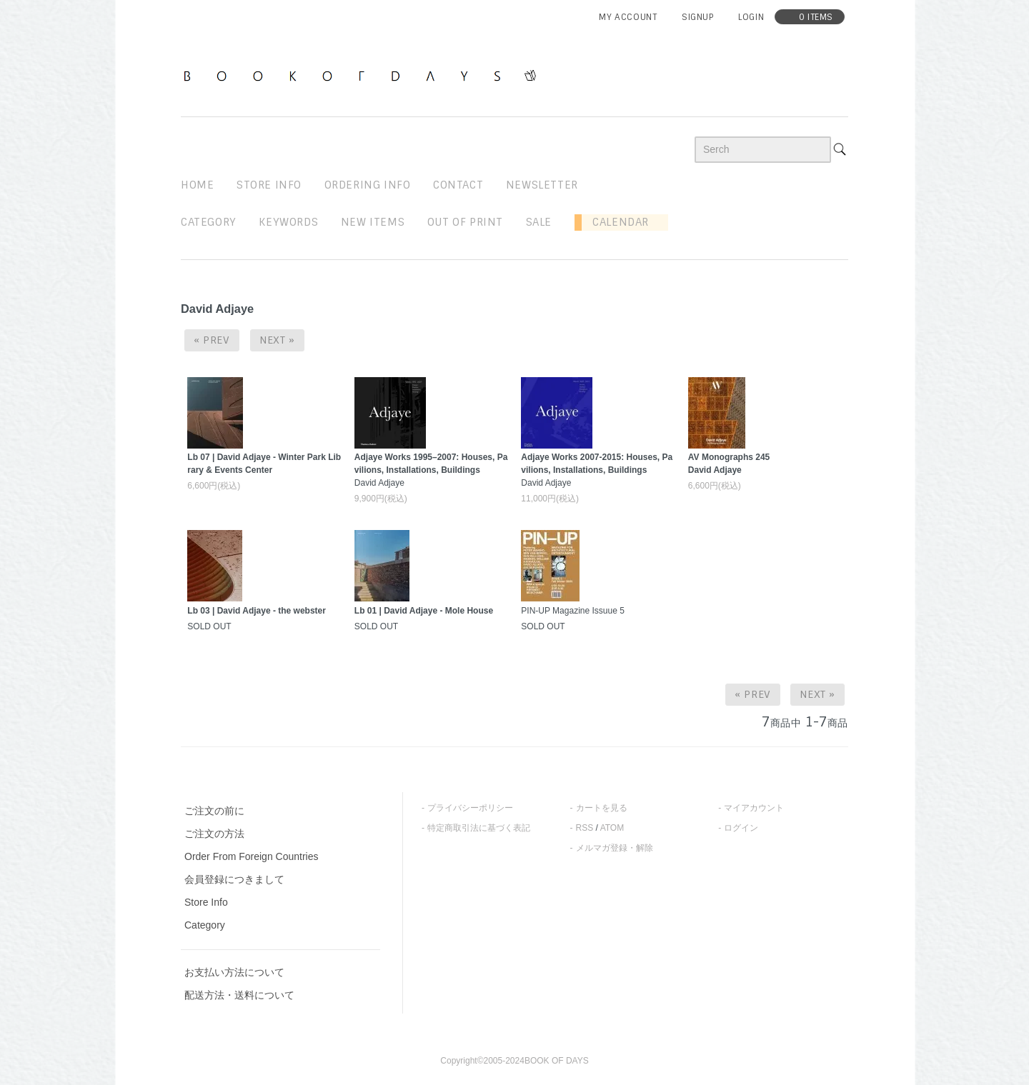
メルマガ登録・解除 (614, 848)
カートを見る (601, 808)
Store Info (206, 902)
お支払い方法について (234, 972)
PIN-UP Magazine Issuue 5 (573, 611)
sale (539, 222)
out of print (465, 222)
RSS (585, 828)
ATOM (612, 828)
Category (209, 222)
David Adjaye (431, 470)
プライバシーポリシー (470, 808)
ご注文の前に (214, 810)
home (197, 185)
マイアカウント (754, 808)
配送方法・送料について (239, 995)
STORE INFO (269, 185)
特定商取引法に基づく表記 (478, 828)
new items (372, 222)
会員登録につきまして (234, 879)
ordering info (367, 185)
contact (458, 185)
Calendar (615, 222)
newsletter (542, 185)
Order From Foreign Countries (251, 856)
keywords (288, 222)
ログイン (741, 828)
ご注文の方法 (214, 833)
